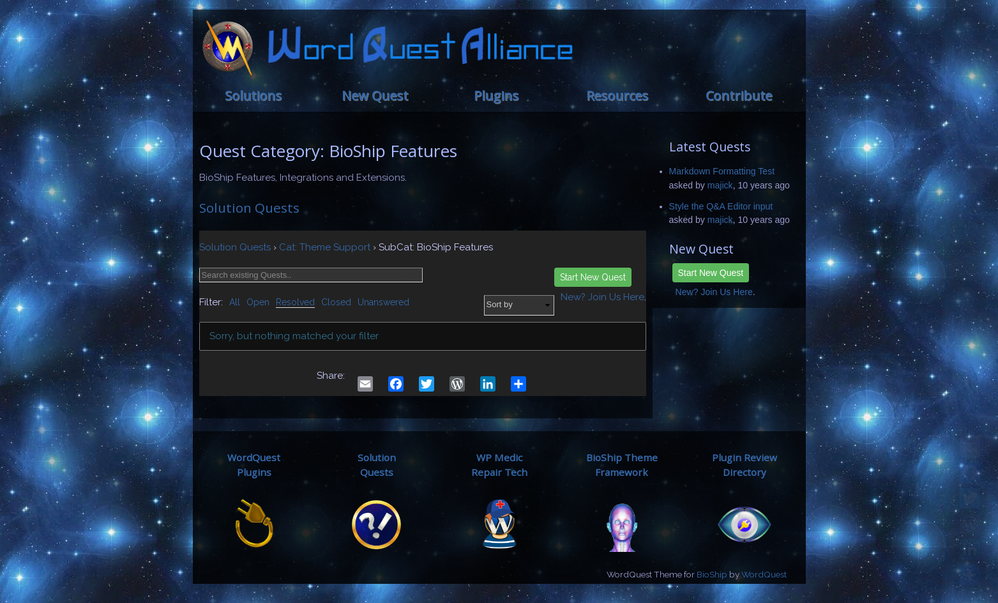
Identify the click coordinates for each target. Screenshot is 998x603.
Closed (336, 302)
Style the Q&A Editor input (721, 206)
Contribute (739, 95)
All (234, 302)
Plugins (496, 95)
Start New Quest (711, 273)
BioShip (712, 574)
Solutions (253, 95)
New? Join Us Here (714, 292)
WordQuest (764, 574)
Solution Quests (249, 208)
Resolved (295, 302)
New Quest (375, 95)
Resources (617, 95)
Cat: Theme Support (324, 247)
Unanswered (383, 302)
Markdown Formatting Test (722, 171)
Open (257, 302)
